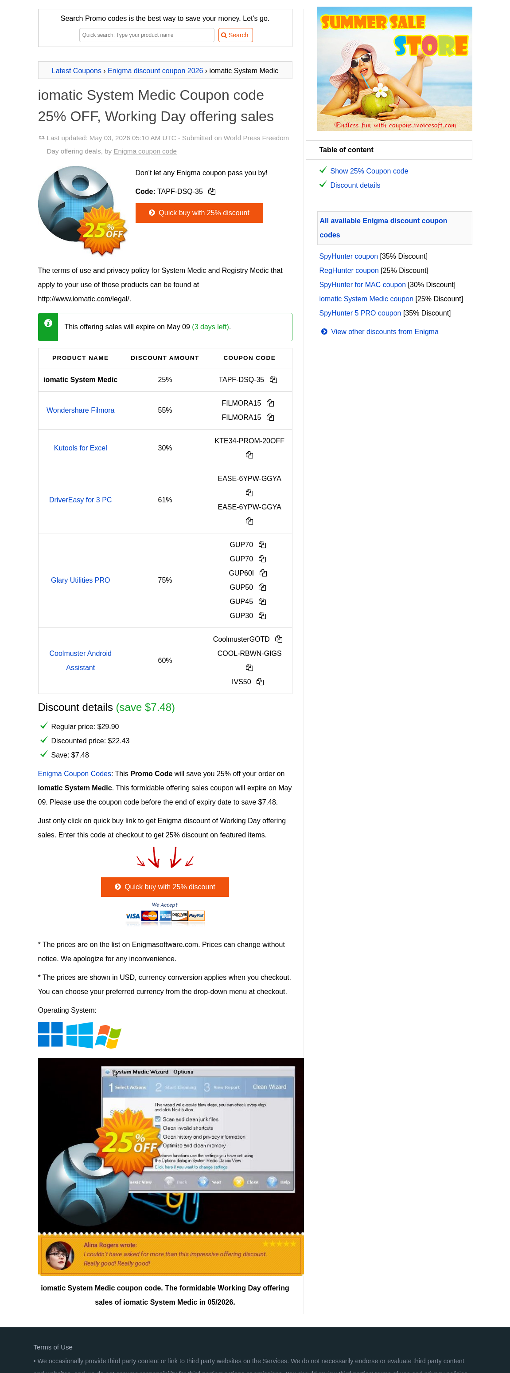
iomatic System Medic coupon (366, 299)
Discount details (356, 185)
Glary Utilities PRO (80, 580)
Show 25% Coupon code (370, 171)
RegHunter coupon (349, 270)
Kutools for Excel (80, 448)
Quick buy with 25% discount (198, 213)
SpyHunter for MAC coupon (362, 284)
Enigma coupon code (145, 151)
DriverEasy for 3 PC (80, 500)
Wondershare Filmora (81, 410)
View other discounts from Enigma (379, 331)
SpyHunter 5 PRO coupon (360, 313)
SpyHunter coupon (348, 256)
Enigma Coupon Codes (74, 773)
